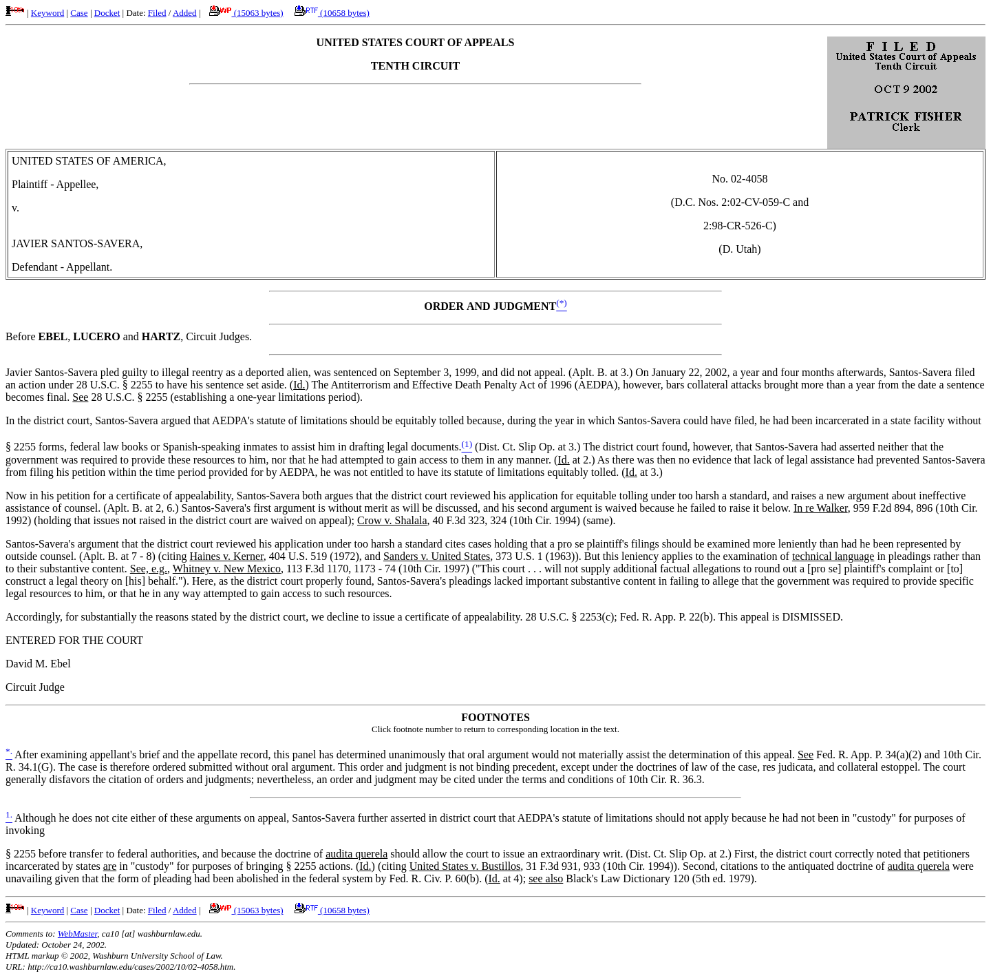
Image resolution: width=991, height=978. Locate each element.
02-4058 (749, 179)
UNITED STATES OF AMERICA (88, 161)
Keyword (47, 13)
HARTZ (161, 336)
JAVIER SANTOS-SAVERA (76, 243)
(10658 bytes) (332, 13)
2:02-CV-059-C (755, 202)
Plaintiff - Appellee (54, 184)
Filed (157, 13)
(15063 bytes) (246, 13)
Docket (107, 13)
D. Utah (740, 249)
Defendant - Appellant (60, 267)
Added (185, 13)
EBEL (53, 336)
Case (78, 13)
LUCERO (96, 336)
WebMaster (77, 933)
